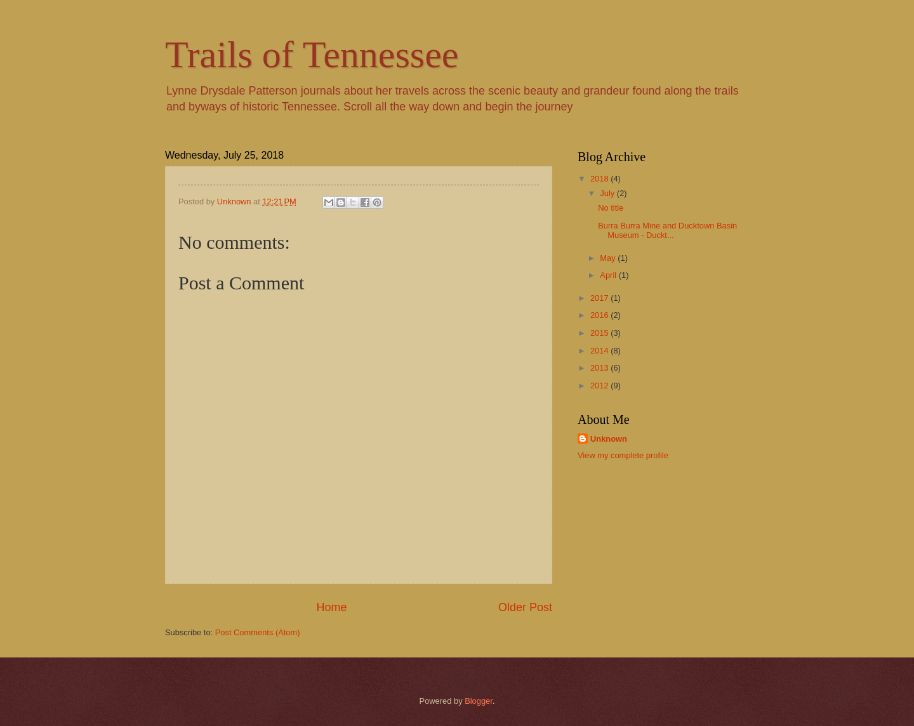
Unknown (608, 439)
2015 (600, 333)
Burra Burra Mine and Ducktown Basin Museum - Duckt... (667, 230)
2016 (600, 315)
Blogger (479, 701)
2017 (600, 298)
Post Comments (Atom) (257, 632)
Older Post (525, 607)
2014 (600, 350)
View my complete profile (623, 455)
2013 (600, 368)
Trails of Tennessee (311, 55)
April (609, 275)
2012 (600, 385)
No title (610, 208)
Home (331, 607)
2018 (600, 178)
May (609, 258)
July (608, 193)
